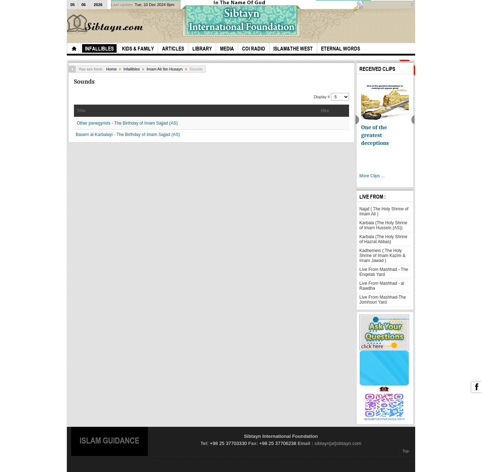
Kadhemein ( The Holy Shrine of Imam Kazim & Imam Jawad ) (382, 255)
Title (81, 110)
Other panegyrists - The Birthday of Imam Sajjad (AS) (127, 123)
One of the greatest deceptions (375, 135)
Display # (322, 97)
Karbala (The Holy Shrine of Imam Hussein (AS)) (383, 225)
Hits (325, 110)
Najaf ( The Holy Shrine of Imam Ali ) (383, 211)
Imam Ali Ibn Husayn (165, 69)
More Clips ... (372, 175)
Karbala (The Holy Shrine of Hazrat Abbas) (383, 239)
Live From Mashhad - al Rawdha (381, 286)
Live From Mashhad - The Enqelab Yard (383, 272)
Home (111, 69)
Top (405, 451)
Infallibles (131, 69)
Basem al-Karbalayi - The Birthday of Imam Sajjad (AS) (128, 134)
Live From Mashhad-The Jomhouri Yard (382, 300)
